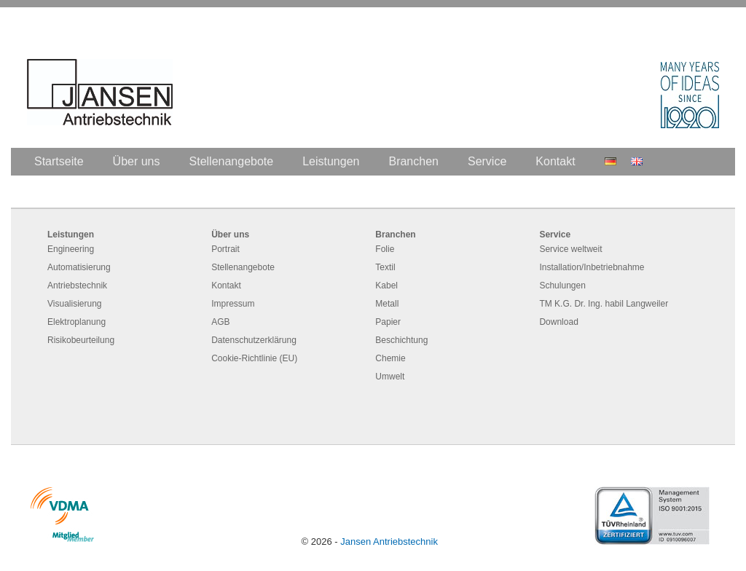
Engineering (70, 249)
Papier (388, 322)
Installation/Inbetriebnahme (591, 267)
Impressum (232, 304)
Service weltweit (570, 249)
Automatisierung (79, 267)
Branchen (413, 161)
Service (487, 161)
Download (558, 322)
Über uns (136, 161)
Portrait (225, 249)
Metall (386, 304)
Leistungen (330, 161)
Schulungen (562, 285)
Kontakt (555, 161)
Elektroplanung (76, 322)
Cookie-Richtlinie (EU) (254, 358)
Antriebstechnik (77, 285)
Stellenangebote (231, 161)
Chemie (390, 358)
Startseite (59, 161)
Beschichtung (401, 340)
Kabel (386, 285)
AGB (220, 322)
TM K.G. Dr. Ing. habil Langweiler (603, 304)
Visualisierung (74, 304)
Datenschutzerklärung (254, 340)
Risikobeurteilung (80, 340)
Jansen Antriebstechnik (389, 541)
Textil (385, 267)
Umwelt (389, 376)
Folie (384, 249)
